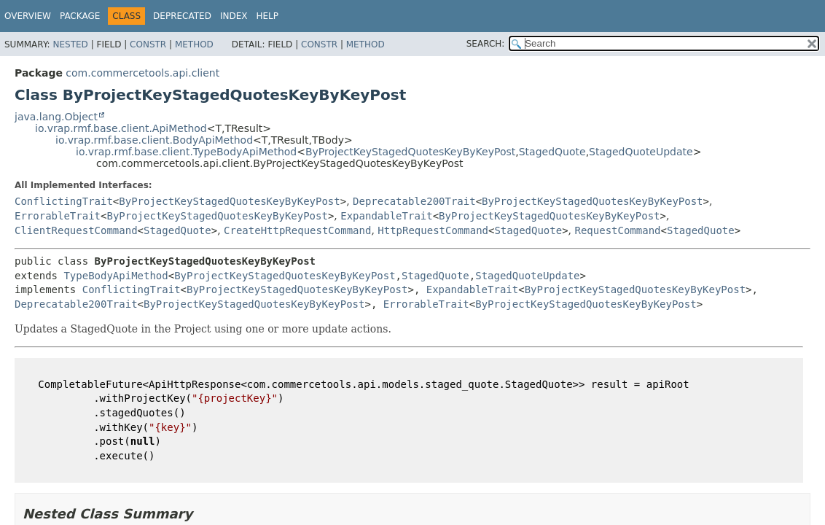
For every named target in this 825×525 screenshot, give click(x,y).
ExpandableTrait (386, 216)
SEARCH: (485, 44)
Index (234, 16)
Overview (27, 16)
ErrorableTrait (58, 216)
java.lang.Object (56, 116)
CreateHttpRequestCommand (297, 230)
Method (194, 44)
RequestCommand (618, 230)
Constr (148, 44)
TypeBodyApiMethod (115, 275)
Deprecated (182, 16)
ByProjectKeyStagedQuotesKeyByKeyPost (410, 152)
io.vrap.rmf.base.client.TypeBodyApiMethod (186, 152)
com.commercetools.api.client (142, 73)
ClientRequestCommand (76, 230)
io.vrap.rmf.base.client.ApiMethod (121, 128)
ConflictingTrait (64, 201)
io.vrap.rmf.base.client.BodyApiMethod (154, 140)
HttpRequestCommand (433, 230)
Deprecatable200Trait (414, 201)
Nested (69, 44)
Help (267, 16)
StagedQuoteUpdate (641, 152)
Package (80, 16)
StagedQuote (552, 152)
